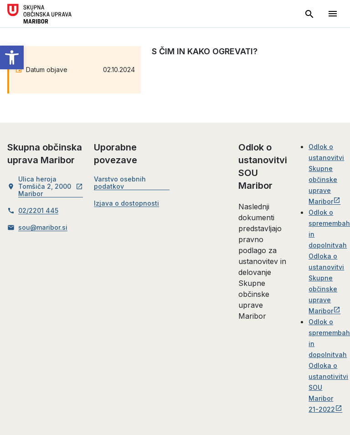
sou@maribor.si (42, 227)
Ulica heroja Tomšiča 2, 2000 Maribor (50, 186)
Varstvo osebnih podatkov (120, 183)
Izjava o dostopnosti (126, 203)
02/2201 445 (38, 210)
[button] (12, 57)
